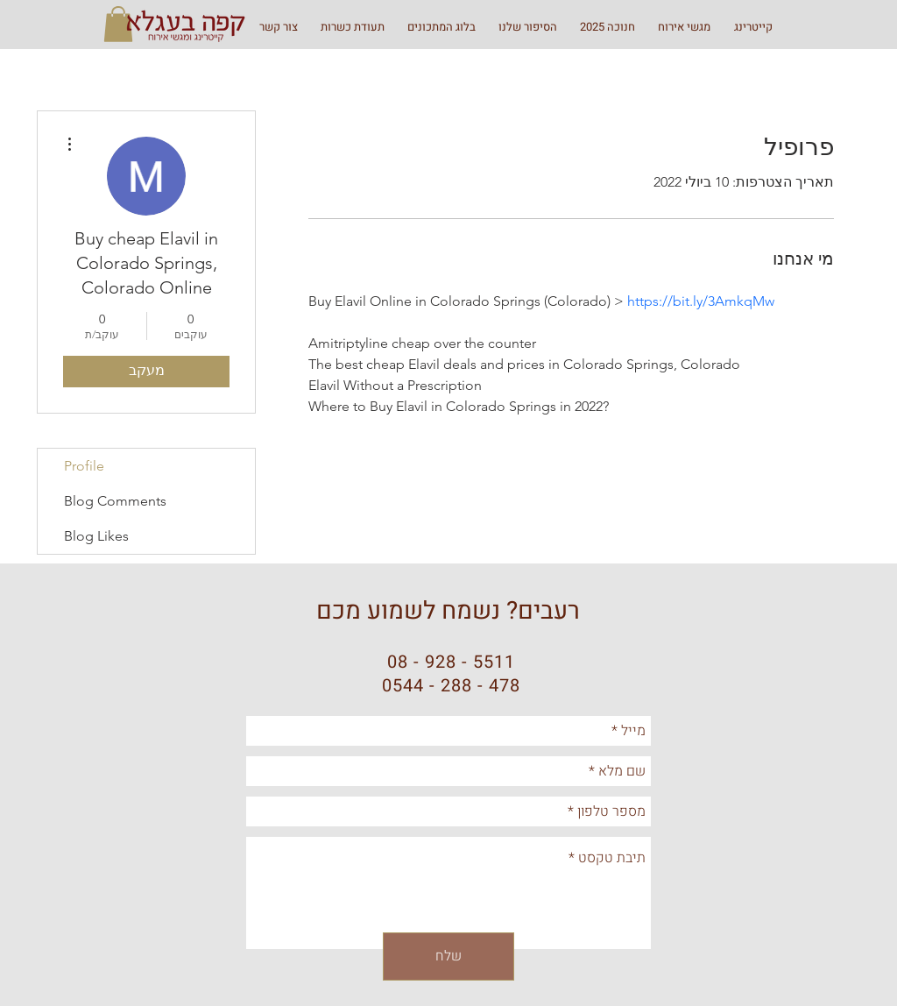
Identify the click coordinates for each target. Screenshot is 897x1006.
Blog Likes (96, 536)
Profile (84, 465)
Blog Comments (115, 500)
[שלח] (448, 956)
